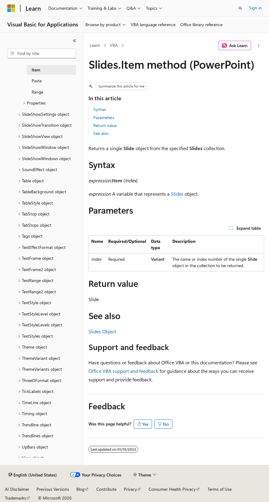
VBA (114, 45)
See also (101, 133)
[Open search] (240, 8)
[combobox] (41, 53)
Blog (80, 489)
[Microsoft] (11, 8)
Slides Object (102, 331)
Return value (105, 125)
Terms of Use (220, 489)
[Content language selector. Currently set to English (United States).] (32, 475)
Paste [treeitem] (37, 81)
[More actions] (258, 45)
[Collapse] (74, 40)
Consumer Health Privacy (172, 489)
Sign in (255, 8)
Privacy (130, 489)
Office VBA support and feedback (123, 371)
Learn (95, 45)
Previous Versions (52, 489)
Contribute (106, 489)
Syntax (99, 109)
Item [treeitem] (36, 70)
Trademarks (15, 498)
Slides (177, 194)
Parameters (103, 117)
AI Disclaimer (17, 489)
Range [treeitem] (37, 92)
